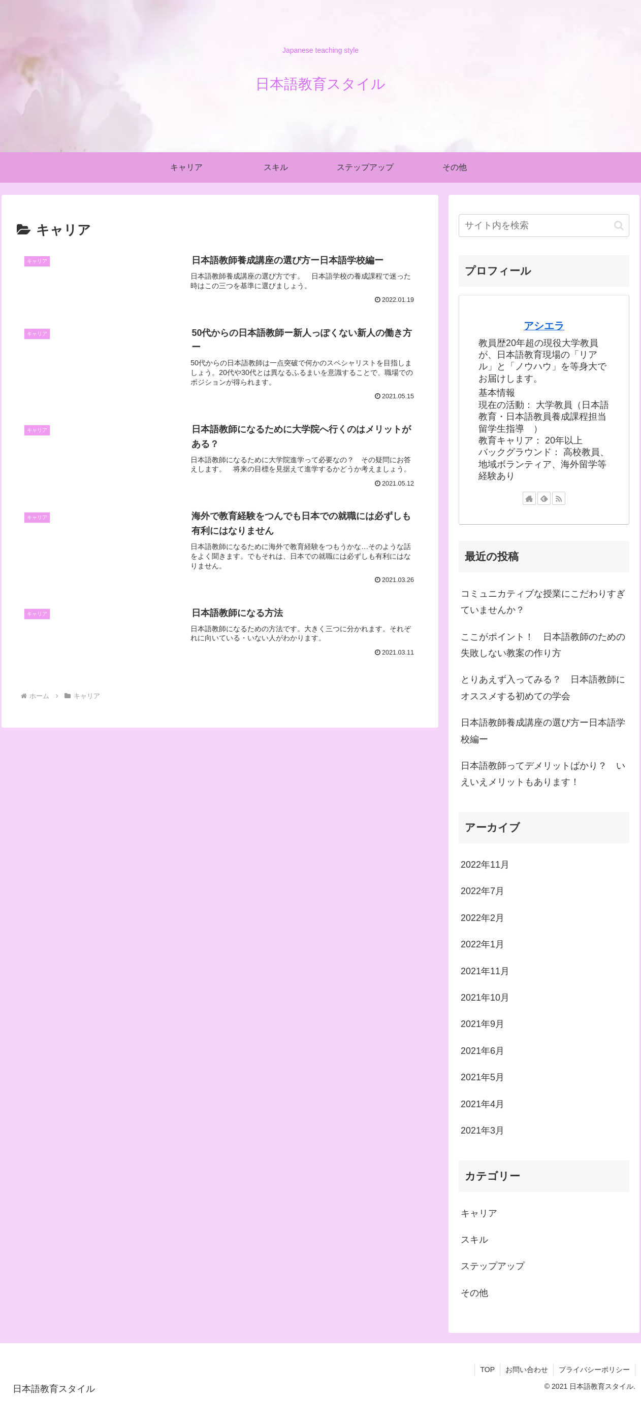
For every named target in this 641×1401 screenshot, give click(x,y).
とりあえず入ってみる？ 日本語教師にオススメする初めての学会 (543, 687)
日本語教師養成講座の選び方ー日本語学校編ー (543, 730)
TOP (487, 1369)
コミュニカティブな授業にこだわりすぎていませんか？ (543, 602)
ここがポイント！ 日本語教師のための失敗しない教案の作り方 (543, 645)
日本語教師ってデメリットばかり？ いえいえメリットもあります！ (543, 774)
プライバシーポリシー (594, 1369)
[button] (619, 225)
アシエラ (544, 325)
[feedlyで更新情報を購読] (544, 498)
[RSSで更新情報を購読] (558, 498)
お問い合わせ (526, 1369)
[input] (544, 225)
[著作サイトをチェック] (529, 498)
